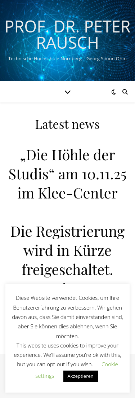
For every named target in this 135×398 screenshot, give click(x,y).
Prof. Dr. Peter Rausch (67, 34)
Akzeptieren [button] (81, 376)
